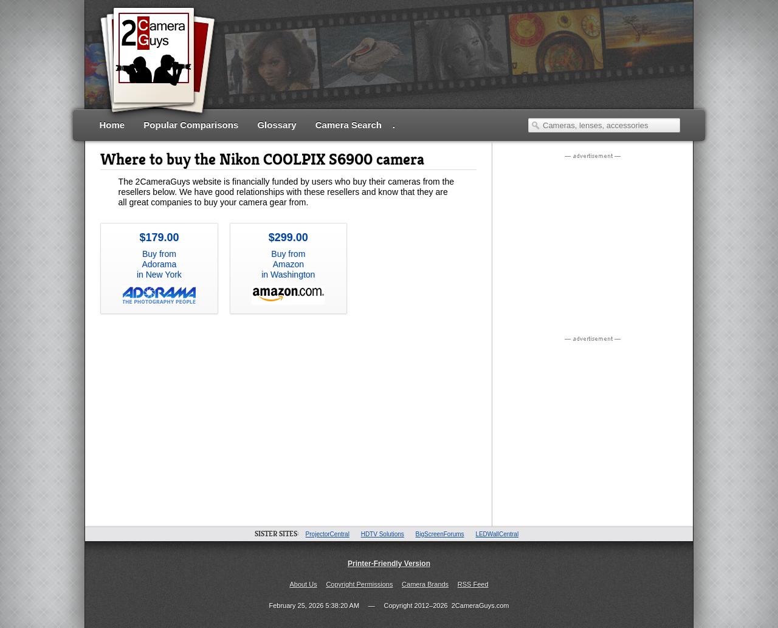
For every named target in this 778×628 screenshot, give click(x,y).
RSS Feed (473, 584)
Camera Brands (425, 584)
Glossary (276, 125)
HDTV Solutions (382, 534)
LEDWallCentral (496, 534)
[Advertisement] (459, 70)
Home (112, 125)
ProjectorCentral (327, 534)
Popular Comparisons (190, 125)
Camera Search (348, 125)
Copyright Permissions (359, 584)
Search (535, 125)
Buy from (159, 267)
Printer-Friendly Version (389, 563)
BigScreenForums (440, 534)
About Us (303, 584)
